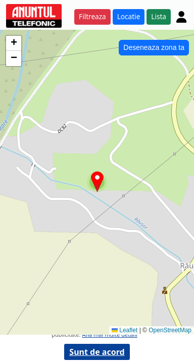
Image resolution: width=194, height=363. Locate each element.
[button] (97, 181)
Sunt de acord (96, 351)
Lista (158, 16)
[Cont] (181, 17)
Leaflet (124, 330)
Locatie (128, 16)
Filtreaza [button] (92, 16)
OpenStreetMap (170, 330)
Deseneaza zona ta (153, 47)
